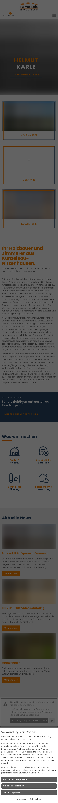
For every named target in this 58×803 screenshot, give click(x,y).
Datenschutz (35, 799)
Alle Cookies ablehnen (13, 786)
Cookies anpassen (11, 792)
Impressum (22, 799)
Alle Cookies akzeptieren (15, 779)
